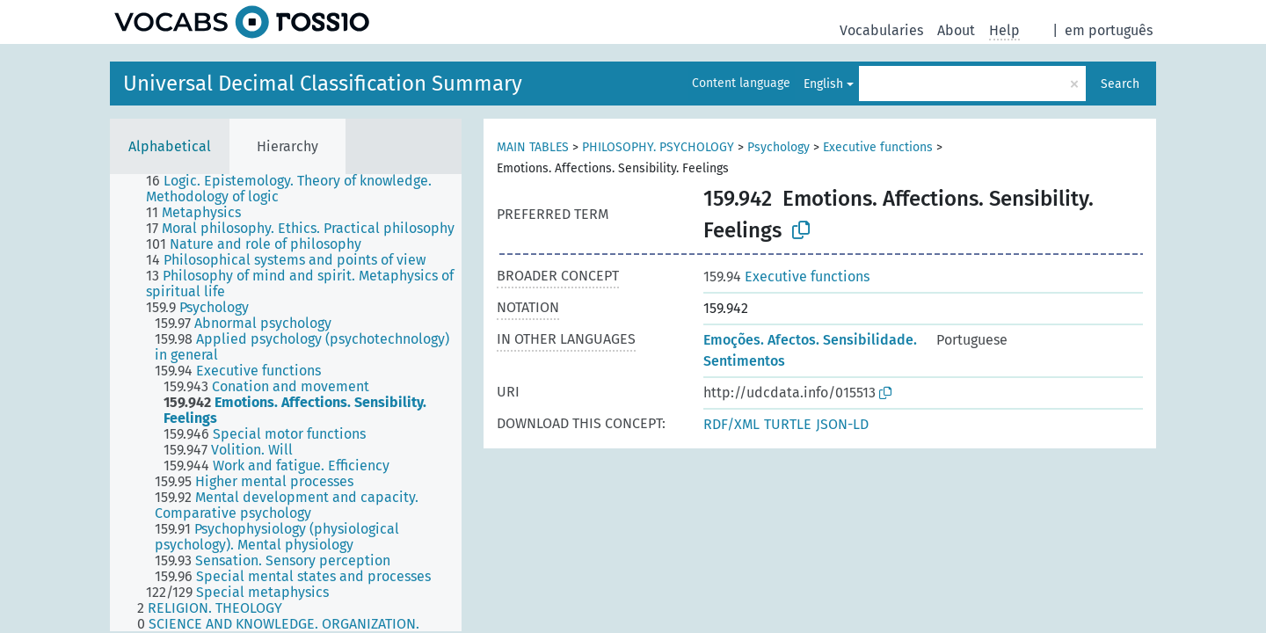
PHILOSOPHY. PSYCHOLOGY (658, 147)
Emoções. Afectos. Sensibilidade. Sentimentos (810, 350)
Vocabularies (881, 30)
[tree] (286, 402)
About (956, 30)
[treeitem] (311, 189)
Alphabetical (169, 146)
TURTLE (787, 424)
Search (1120, 83)
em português (1109, 30)
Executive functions (878, 147)
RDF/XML (731, 424)
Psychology (778, 147)
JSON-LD (842, 424)
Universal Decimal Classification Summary (322, 83)
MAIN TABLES (533, 147)
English (823, 83)
